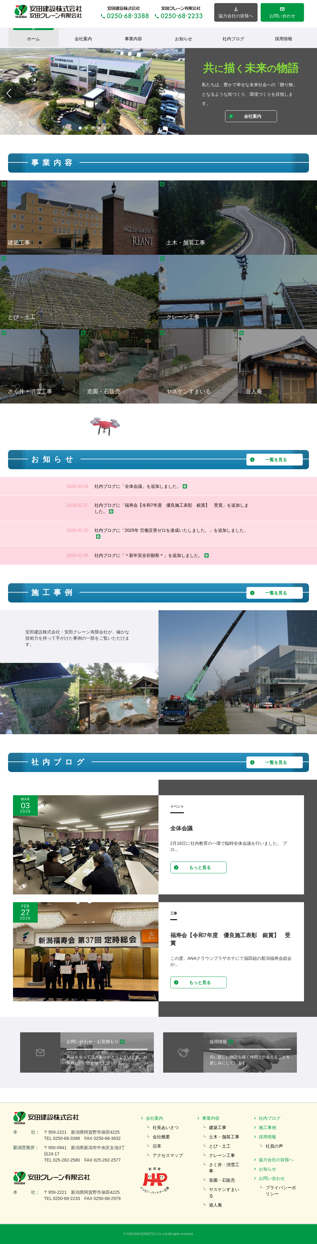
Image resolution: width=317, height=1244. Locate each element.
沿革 (157, 1146)
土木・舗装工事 (224, 1136)
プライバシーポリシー (281, 1190)
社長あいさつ (166, 1127)
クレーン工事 (222, 1155)
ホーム (33, 34)
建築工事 (217, 1127)
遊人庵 (215, 1204)
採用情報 (283, 38)
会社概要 (161, 1136)
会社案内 (83, 38)
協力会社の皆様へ (276, 1159)
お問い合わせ (272, 1178)
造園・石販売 (222, 1180)
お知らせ (183, 38)
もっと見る (192, 867)
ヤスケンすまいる (224, 1192)
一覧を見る (268, 459)
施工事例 (267, 1127)
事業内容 (133, 38)
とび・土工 (220, 1146)
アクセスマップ (168, 1155)
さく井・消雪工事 (224, 1167)
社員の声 (274, 1146)
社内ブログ (233, 38)
